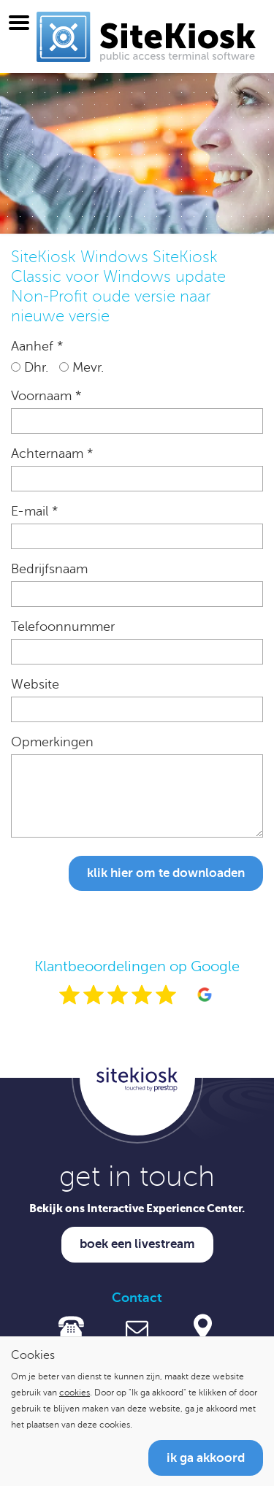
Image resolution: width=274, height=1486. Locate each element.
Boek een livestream (137, 1244)
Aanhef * (37, 346)
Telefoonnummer (63, 626)
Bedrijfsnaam (49, 569)
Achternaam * (52, 453)
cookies (74, 1392)
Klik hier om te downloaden (166, 873)
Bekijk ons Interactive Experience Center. (137, 1208)
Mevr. (81, 367)
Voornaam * (46, 395)
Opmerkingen (52, 742)
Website (35, 684)
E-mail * (34, 511)
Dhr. (29, 367)
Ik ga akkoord (206, 1458)
